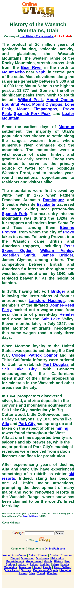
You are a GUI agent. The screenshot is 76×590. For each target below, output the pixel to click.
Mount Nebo (13, 72)
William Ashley (56, 250)
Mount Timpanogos (37, 109)
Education (57, 558)
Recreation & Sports (45, 570)
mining (61, 428)
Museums (25, 567)
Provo (68, 232)
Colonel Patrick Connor (35, 355)
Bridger (58, 291)
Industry (23, 564)
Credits (54, 555)
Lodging (45, 564)
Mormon (66, 126)
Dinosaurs (27, 558)
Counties (66, 555)
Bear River (31, 67)
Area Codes (19, 555)
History (58, 561)
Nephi (41, 72)
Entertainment (15, 561)
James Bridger (57, 255)
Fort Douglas (56, 364)
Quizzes (26, 570)
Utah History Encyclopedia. (37, 36)
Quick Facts (11, 570)
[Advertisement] (38, 583)
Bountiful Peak (16, 104)
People (47, 567)
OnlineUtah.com (55, 548)
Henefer (67, 314)
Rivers (23, 573)
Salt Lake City (19, 369)
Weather (52, 573)
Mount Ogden (59, 99)
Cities (32, 555)
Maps (56, 564)
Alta (5, 423)
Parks (37, 567)
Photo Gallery (62, 567)
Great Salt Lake (30, 516)
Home (6, 555)
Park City (26, 423)
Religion (65, 570)
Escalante (46, 204)
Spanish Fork (14, 213)
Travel (41, 573)
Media (65, 564)
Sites (32, 573)
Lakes (34, 564)
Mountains (10, 567)
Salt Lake (50, 319)
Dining (15, 558)
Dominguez (53, 200)
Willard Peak (30, 99)
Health (48, 561)
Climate (42, 555)
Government (34, 561)
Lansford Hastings (47, 300)
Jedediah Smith (18, 255)
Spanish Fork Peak (32, 113)
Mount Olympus (47, 104)
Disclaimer (42, 558)
